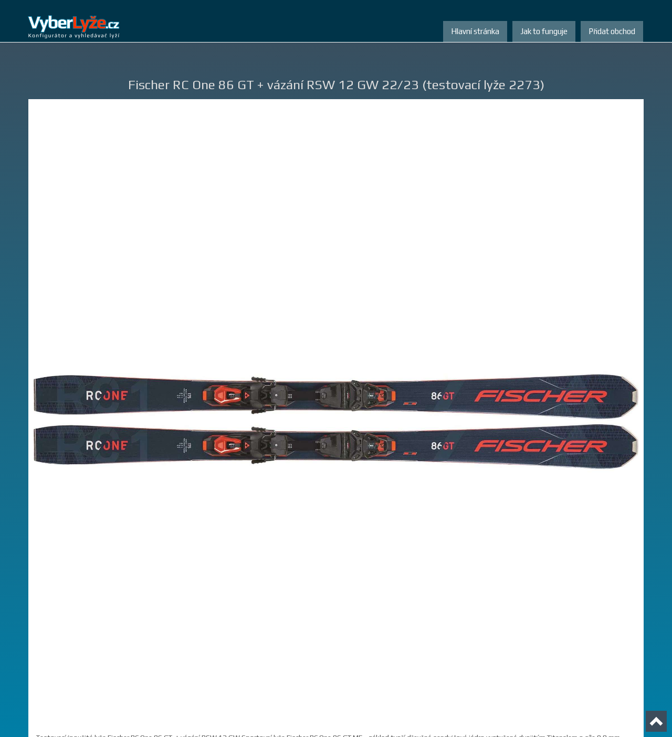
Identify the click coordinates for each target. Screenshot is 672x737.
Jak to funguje (544, 31)
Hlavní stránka (475, 31)
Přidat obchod (612, 31)
